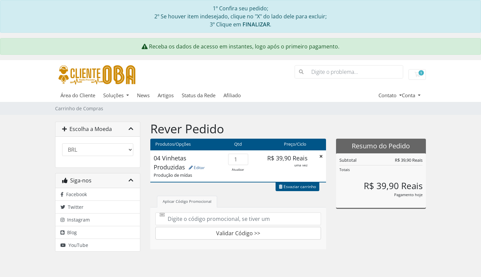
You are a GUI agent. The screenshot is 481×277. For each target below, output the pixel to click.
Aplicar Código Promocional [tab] (187, 201)
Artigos (166, 95)
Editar (197, 167)
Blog (68, 232)
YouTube (74, 245)
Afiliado (232, 95)
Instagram (75, 220)
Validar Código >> (238, 233)
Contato (388, 95)
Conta (409, 95)
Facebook (73, 194)
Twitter (72, 207)
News (143, 95)
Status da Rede (198, 95)
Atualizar (238, 169)
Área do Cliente (77, 95)
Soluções (114, 95)
